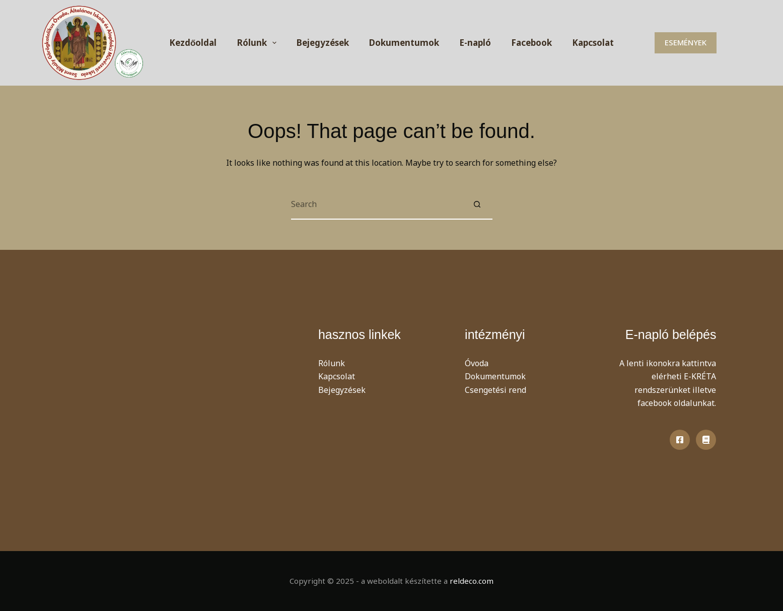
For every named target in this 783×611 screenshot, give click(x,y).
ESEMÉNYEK (685, 42)
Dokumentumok (404, 42)
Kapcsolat (593, 42)
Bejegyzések (323, 42)
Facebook (531, 42)
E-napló (475, 42)
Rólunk (258, 43)
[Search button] (477, 204)
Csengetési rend (495, 389)
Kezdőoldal (193, 42)
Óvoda (476, 363)
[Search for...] (376, 204)
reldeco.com (471, 581)
